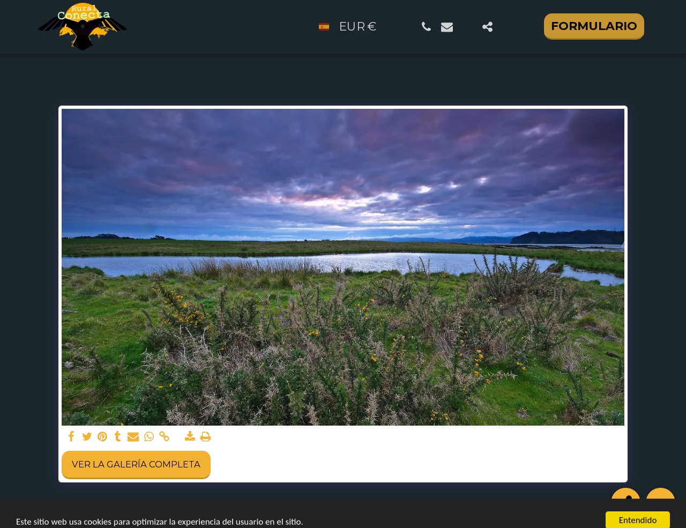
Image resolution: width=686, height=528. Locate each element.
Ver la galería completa (136, 464)
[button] (426, 27)
